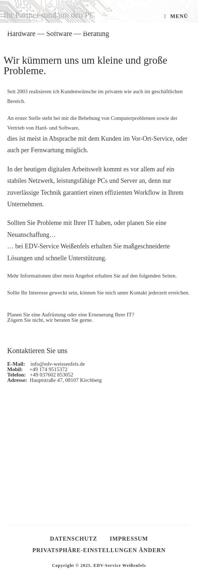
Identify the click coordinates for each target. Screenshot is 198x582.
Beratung (96, 33)
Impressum (129, 539)
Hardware (21, 33)
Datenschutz (73, 539)
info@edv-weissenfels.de (56, 364)
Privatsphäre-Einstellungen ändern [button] (99, 550)
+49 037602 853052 (50, 375)
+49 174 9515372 (45, 369)
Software (59, 33)
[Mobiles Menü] (176, 16)
